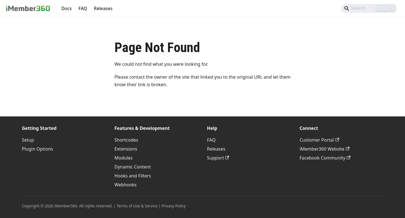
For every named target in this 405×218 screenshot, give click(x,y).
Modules (123, 158)
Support (218, 158)
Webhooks (125, 185)
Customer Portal (319, 140)
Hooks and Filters (132, 176)
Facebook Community (325, 158)
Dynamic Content (132, 167)
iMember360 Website (324, 149)
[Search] (369, 8)
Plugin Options (37, 149)
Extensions (125, 149)
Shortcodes (126, 140)
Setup (28, 140)
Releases (103, 8)
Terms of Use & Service (137, 205)
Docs (66, 8)
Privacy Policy (174, 205)
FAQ (83, 8)
